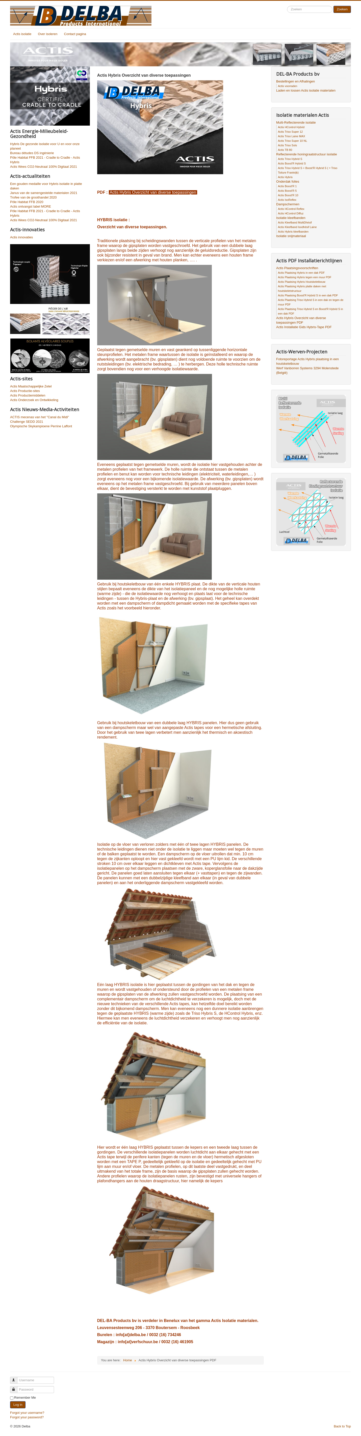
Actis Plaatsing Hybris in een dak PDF (301, 272)
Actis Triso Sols (287, 145)
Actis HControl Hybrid (291, 127)
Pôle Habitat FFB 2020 (26, 202)
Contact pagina (75, 34)
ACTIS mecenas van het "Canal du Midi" (39, 417)
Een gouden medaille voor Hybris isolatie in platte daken (46, 186)
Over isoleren (47, 34)
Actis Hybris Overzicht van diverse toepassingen (153, 192)
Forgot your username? (27, 1413)
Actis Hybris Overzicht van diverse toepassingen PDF (301, 320)
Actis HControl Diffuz (290, 213)
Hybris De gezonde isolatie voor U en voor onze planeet (45, 146)
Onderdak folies (287, 181)
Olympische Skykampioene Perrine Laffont (41, 426)
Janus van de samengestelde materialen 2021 (43, 193)
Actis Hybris (285, 177)
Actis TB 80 (285, 149)
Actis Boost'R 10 (288, 195)
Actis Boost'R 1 (287, 186)
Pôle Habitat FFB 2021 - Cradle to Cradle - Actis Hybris (45, 160)
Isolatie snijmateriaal (291, 236)
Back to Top (342, 1426)
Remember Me (25, 1397)
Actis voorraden (287, 86)
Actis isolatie (22, 34)
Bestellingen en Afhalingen (295, 81)
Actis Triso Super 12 (290, 131)
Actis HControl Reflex (291, 208)
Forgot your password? (27, 1417)
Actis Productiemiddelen (27, 395)
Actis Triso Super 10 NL (292, 140)
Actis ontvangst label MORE (30, 206)
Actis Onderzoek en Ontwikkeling (34, 400)
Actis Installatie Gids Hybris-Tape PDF (304, 327)
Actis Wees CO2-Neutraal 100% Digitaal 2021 (43, 166)
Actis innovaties (21, 237)
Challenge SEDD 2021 (26, 422)
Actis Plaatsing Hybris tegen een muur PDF (304, 277)
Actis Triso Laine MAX (291, 136)
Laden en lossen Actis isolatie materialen (306, 90)
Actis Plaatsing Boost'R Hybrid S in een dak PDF (308, 295)
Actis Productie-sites (25, 391)
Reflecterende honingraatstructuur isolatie (306, 154)
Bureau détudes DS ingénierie (32, 153)
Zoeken (342, 9)
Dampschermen (287, 204)
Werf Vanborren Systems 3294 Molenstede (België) (307, 370)
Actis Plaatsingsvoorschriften (297, 268)
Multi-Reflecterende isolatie (296, 122)
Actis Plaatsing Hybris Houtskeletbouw (301, 281)
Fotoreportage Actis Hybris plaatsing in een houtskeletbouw (307, 361)
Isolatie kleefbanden (290, 218)
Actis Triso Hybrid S (290, 158)
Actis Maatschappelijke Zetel (31, 386)
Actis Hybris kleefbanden (293, 231)
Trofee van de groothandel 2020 (33, 197)
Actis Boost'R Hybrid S (292, 163)
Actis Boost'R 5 (287, 190)
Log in (17, 1404)
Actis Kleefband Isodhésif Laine (297, 227)
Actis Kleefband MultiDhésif (295, 222)
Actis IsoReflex (287, 199)
